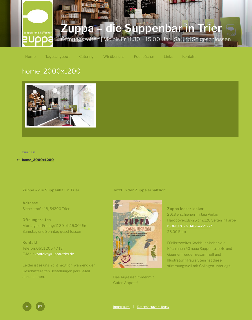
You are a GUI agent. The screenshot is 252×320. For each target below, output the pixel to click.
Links (168, 56)
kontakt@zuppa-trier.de (54, 254)
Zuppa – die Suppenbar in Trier (142, 28)
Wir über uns (113, 56)
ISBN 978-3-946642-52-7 (189, 226)
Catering (86, 56)
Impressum (121, 307)
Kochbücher (144, 56)
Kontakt (189, 56)
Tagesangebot (57, 56)
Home (30, 56)
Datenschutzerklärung (153, 307)
